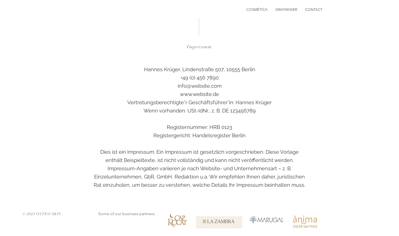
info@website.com (200, 86)
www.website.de (199, 94)
